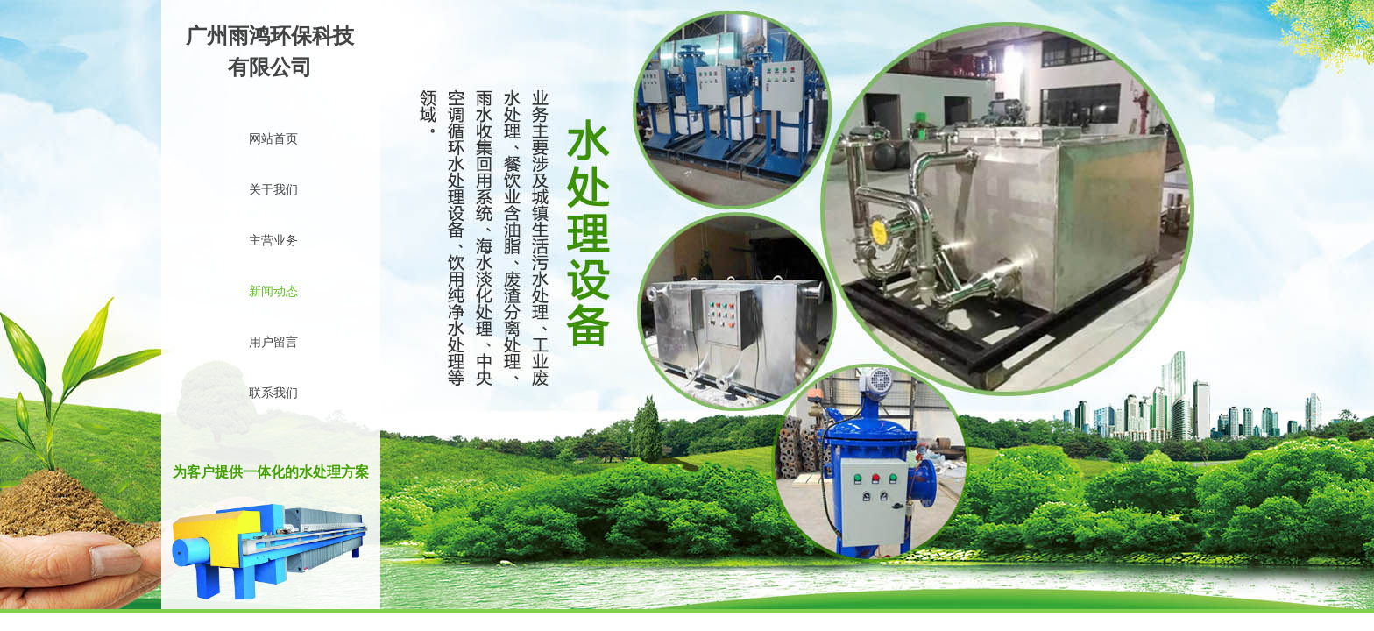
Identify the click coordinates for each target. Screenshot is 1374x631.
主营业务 (273, 240)
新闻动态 (273, 291)
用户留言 (273, 342)
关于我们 (273, 189)
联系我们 (273, 393)
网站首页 (273, 138)
